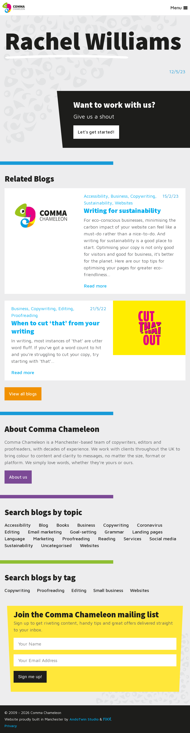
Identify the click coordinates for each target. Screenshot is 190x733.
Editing (65, 308)
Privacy (11, 726)
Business (119, 196)
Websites (124, 202)
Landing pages (147, 531)
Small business (108, 590)
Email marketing (45, 531)
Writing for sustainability (122, 210)
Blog (43, 525)
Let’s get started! (96, 131)
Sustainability (98, 202)
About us (18, 477)
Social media (162, 538)
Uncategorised (56, 545)
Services (132, 538)
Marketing (43, 538)
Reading (106, 538)
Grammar (114, 531)
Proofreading (24, 315)
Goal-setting (83, 531)
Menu (179, 7)
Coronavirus (149, 525)
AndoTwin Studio (84, 719)
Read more (95, 285)
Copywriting (142, 196)
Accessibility (96, 196)
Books (62, 525)
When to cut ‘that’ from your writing (55, 327)
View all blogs (23, 393)
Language (15, 538)
